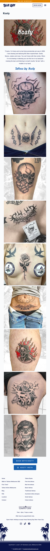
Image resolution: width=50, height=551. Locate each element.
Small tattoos (29, 497)
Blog (3, 490)
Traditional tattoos (30, 490)
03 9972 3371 (17, 549)
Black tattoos (29, 487)
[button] (45, 5)
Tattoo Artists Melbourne (9, 487)
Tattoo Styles (29, 478)
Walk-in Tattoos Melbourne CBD (11, 481)
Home (3, 478)
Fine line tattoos (29, 481)
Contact (4, 500)
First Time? (5, 484)
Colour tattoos (29, 500)
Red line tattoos (29, 484)
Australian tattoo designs (32, 494)
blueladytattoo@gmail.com (30, 549)
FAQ (3, 494)
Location (4, 497)
